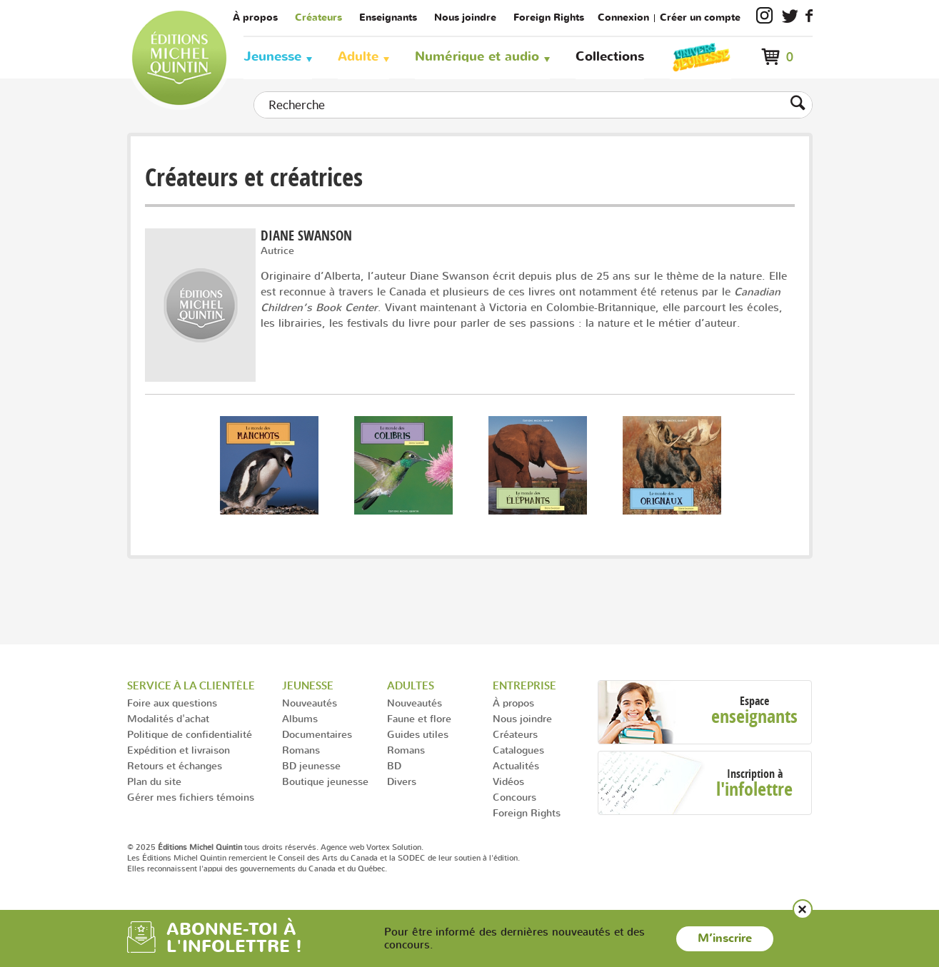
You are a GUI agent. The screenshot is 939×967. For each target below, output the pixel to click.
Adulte (358, 57)
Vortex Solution (393, 847)
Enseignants (388, 17)
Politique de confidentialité (189, 734)
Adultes (410, 685)
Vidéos (508, 781)
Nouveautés (309, 703)
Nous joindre (465, 17)
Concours (514, 797)
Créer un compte (700, 17)
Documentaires (317, 734)
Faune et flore (419, 718)
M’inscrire (725, 938)
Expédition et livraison (178, 750)
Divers (401, 781)
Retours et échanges (174, 765)
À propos (255, 17)
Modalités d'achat (168, 718)
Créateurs (318, 17)
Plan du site (154, 781)
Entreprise (524, 685)
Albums (300, 718)
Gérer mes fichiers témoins (190, 797)
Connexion (623, 17)
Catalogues (518, 750)
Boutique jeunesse (325, 781)
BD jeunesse (311, 765)
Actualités (516, 765)
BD (394, 765)
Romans (301, 750)
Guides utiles (417, 734)
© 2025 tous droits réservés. (222, 847)
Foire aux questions (172, 703)
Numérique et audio (477, 57)
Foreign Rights (548, 17)
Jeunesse (272, 57)
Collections (610, 57)
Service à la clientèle (191, 685)
